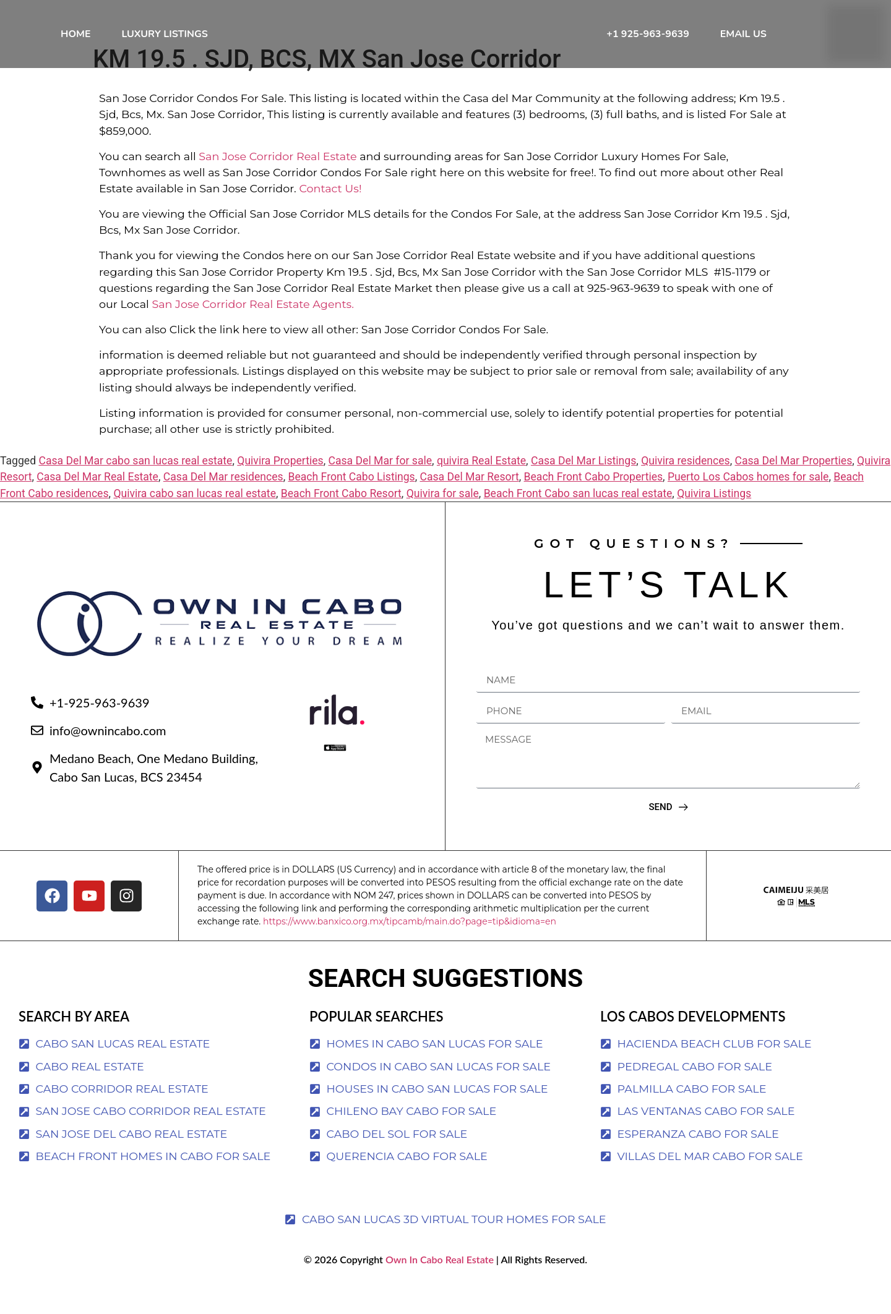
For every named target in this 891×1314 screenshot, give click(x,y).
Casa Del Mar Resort (469, 505)
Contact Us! (330, 216)
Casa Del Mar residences (223, 505)
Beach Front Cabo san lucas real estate (578, 522)
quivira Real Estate (481, 489)
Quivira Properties (280, 489)
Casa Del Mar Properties (793, 489)
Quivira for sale (443, 522)
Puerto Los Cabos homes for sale (748, 505)
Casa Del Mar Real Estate (97, 505)
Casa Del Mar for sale (381, 489)
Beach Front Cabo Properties (593, 505)
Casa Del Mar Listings (583, 489)
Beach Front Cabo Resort (341, 522)
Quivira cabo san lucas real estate (194, 522)
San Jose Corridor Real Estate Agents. (252, 332)
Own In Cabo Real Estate (438, 1288)
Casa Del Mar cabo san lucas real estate (135, 489)
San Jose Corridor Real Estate (277, 184)
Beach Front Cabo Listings (351, 505)
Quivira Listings (714, 522)
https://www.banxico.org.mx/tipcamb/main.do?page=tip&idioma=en (409, 949)
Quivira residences (685, 489)
